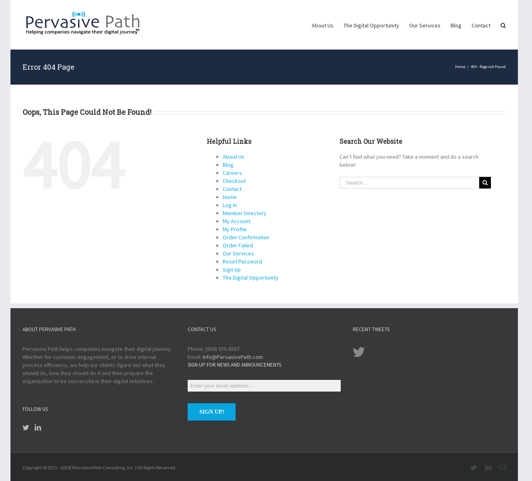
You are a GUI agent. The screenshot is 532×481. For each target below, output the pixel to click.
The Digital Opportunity (250, 277)
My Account (236, 221)
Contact (232, 189)
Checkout (234, 181)
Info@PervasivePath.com (233, 357)
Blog (228, 164)
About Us (233, 156)
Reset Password (242, 261)
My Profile (235, 229)
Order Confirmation (246, 237)
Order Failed (238, 245)
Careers (232, 172)
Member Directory (245, 213)
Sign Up (232, 269)
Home (230, 197)
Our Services (238, 253)
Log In (230, 205)
